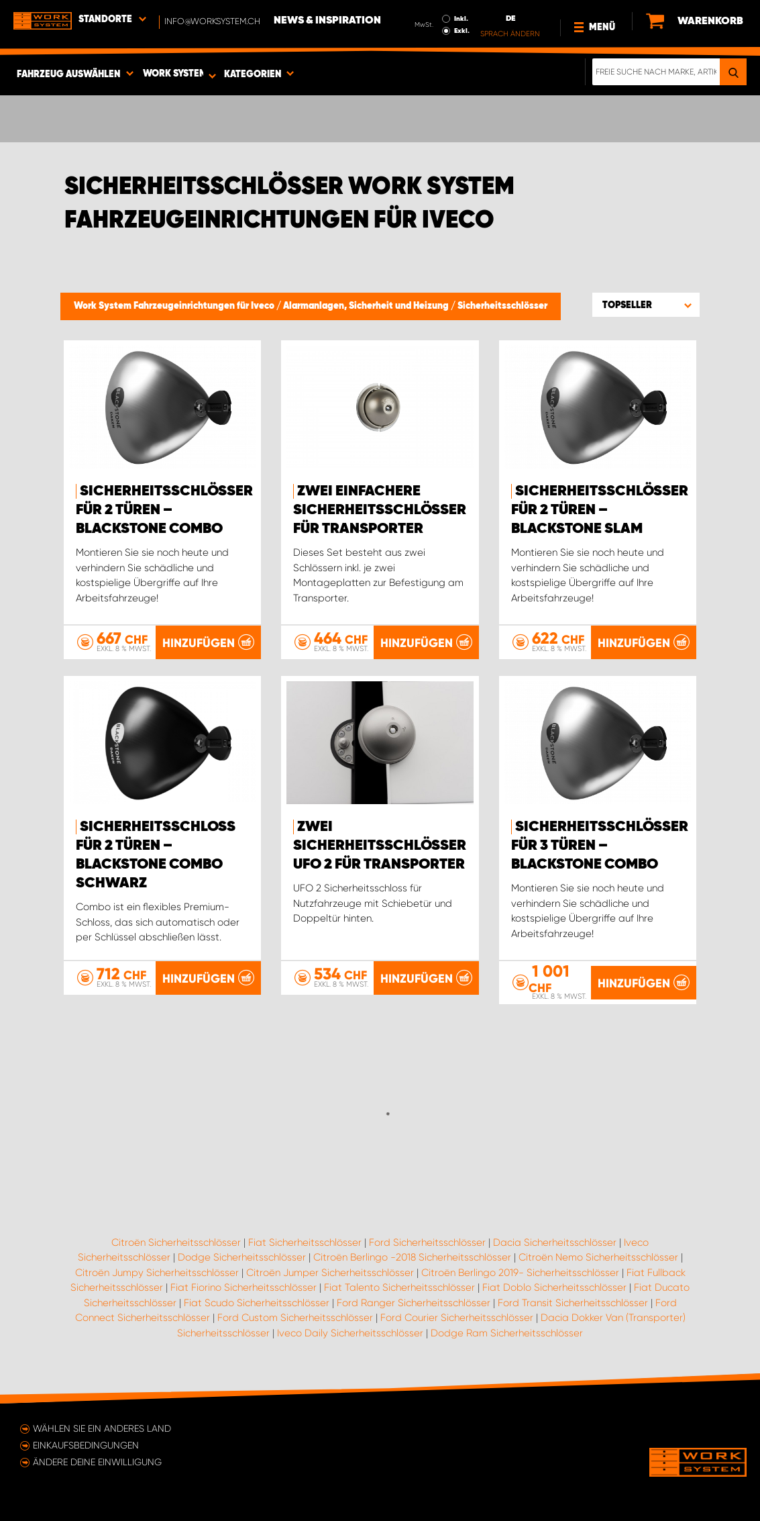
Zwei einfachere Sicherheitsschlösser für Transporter (379, 510)
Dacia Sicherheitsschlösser (554, 1242)
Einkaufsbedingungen (86, 1445)
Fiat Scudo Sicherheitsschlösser (256, 1303)
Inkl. (461, 18)
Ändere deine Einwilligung (97, 1462)
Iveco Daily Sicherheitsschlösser (350, 1333)
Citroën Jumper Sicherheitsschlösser (330, 1273)
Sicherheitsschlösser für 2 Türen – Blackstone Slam (599, 510)
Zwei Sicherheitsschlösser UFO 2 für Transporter (379, 846)
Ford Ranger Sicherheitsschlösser (413, 1303)
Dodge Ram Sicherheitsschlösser (507, 1333)
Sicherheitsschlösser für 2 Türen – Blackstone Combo (164, 510)
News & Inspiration (327, 20)
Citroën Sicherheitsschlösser (176, 1242)
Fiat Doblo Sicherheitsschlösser (554, 1287)
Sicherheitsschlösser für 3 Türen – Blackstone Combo (599, 846)
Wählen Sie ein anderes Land (102, 1428)
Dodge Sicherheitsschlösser (242, 1257)
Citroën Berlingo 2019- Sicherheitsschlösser (520, 1273)
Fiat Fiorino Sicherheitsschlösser (243, 1287)
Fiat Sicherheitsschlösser (305, 1242)
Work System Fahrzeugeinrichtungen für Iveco (175, 306)
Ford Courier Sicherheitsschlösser (456, 1318)
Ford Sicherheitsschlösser (427, 1242)
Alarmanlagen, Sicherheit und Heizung (367, 306)
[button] (646, 305)
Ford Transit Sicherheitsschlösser (573, 1303)
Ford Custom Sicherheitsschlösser (295, 1318)
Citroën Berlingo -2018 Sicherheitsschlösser (412, 1257)
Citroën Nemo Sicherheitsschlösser (598, 1257)
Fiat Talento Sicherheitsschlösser (399, 1287)
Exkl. (462, 31)
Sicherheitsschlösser (502, 306)
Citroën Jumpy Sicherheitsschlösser (157, 1273)
